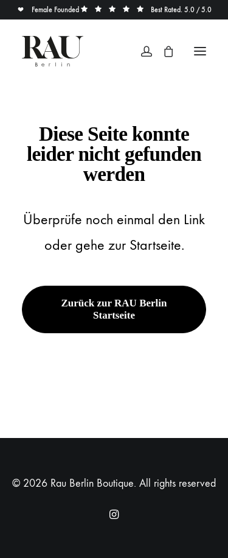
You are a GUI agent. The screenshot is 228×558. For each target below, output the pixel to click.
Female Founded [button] (49, 9)
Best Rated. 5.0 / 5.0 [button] (146, 9)
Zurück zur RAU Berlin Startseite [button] (115, 309)
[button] (200, 51)
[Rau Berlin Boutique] (52, 51)
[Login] (141, 51)
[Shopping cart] (163, 51)
